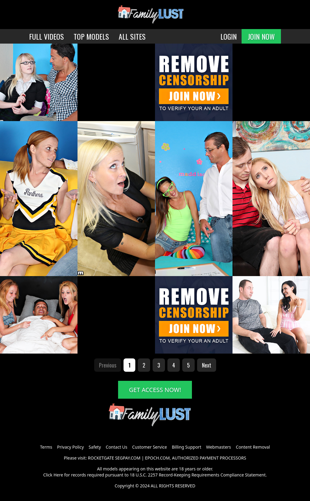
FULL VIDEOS (46, 36)
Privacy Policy (70, 447)
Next (206, 365)
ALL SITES (132, 36)
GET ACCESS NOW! (155, 390)
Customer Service (149, 447)
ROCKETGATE (101, 458)
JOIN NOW (261, 36)
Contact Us (116, 447)
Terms (46, 447)
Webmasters (218, 447)
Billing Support (186, 447)
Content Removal (253, 447)
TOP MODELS (91, 36)
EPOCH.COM (157, 458)
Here (58, 475)
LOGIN (228, 36)
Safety (95, 447)
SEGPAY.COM (127, 458)
